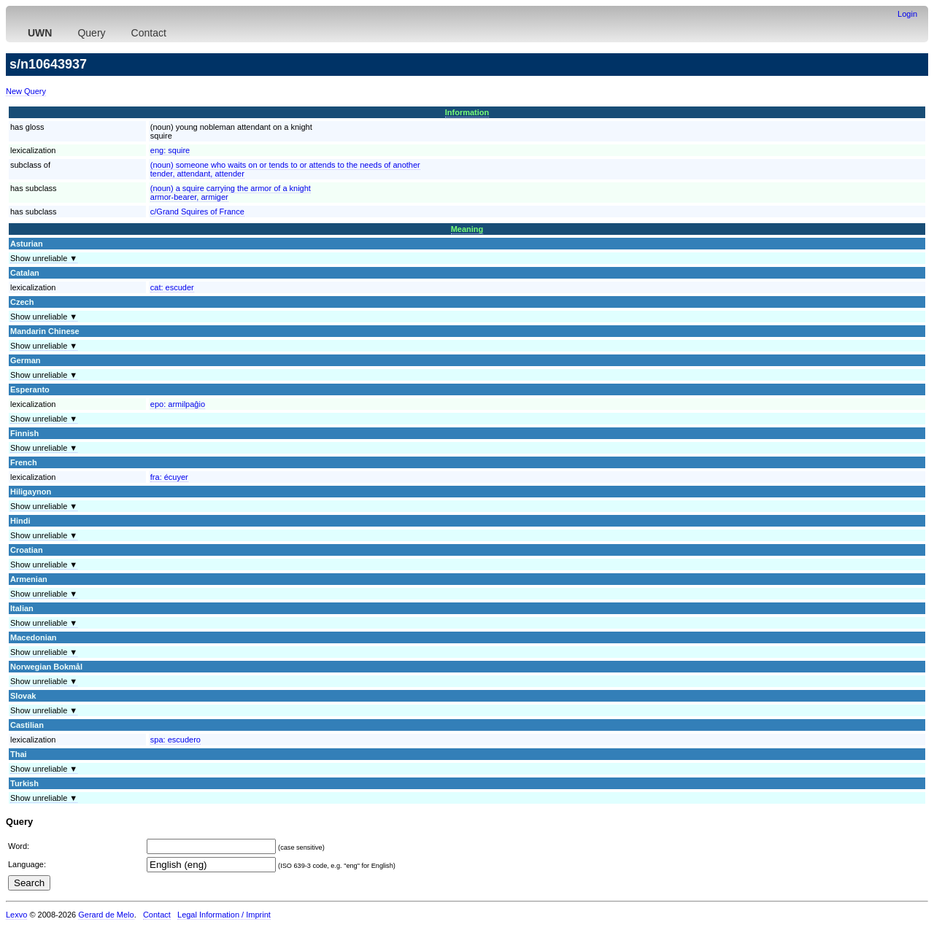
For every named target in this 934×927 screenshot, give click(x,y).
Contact (148, 33)
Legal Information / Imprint (224, 914)
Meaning (467, 229)
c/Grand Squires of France (197, 211)
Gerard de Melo (106, 914)
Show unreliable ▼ (43, 258)
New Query (26, 91)
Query (91, 33)
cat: (172, 287)
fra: (169, 477)
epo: (177, 404)
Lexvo (16, 914)
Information (467, 112)
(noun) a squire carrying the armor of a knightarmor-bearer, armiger (230, 192)
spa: (175, 739)
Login (907, 13)
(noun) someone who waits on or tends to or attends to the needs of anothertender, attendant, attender (285, 169)
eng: (170, 150)
